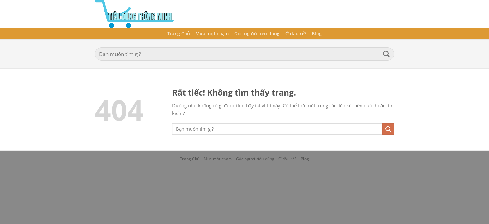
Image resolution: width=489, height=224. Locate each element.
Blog (317, 33)
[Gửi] (386, 54)
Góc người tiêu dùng (256, 33)
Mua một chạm (212, 33)
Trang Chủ (178, 33)
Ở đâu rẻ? (295, 33)
